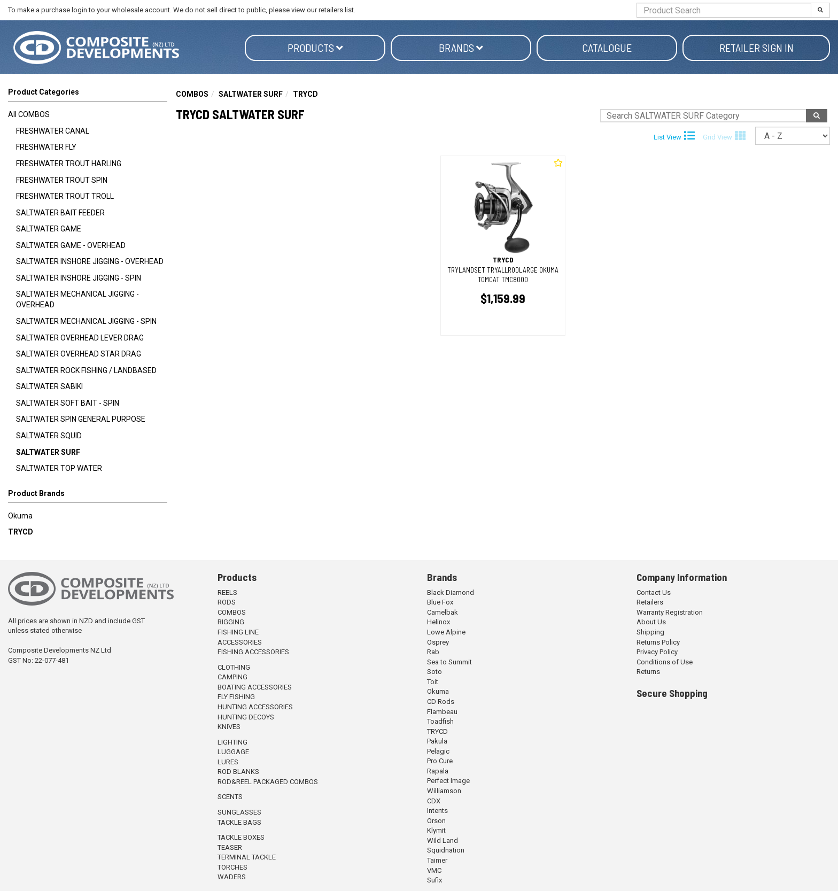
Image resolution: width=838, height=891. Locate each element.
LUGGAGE (233, 752)
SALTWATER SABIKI (49, 386)
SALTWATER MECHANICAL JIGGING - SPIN (86, 321)
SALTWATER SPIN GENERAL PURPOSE (80, 419)
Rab (433, 652)
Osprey (438, 642)
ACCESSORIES (240, 642)
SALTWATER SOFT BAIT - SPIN (67, 403)
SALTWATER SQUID (49, 435)
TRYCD (20, 532)
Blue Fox (440, 602)
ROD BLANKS (238, 772)
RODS (227, 602)
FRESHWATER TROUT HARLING (68, 163)
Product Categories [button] (43, 92)
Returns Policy (658, 642)
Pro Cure (440, 761)
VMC (434, 870)
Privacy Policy (657, 652)
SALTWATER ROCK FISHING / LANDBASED (86, 370)
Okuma (20, 516)
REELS (227, 592)
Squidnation (445, 850)
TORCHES (232, 867)
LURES (228, 762)
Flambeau (442, 712)
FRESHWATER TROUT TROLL (65, 196)
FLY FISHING (236, 697)
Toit (432, 682)
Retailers (650, 602)
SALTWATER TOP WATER (59, 468)
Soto (434, 672)
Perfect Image (448, 781)
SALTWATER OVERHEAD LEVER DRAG (80, 338)
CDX (433, 801)
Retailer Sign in (756, 47)
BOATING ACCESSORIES (255, 687)
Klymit (436, 830)
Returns (648, 672)
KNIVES (229, 727)
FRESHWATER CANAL (52, 131)
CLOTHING (234, 667)
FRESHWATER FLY (46, 147)
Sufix (434, 880)
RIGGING (231, 622)
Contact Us (654, 592)
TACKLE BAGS (239, 822)
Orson (436, 821)
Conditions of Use (665, 662)
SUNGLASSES (239, 812)
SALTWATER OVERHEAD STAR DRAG (78, 354)
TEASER (230, 847)
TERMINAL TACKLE (247, 857)
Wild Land (442, 840)
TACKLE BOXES (241, 837)
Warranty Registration (670, 612)
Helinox (438, 622)
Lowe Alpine (446, 632)
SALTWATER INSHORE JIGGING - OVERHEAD (90, 261)
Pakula (437, 741)
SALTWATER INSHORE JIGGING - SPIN (78, 278)
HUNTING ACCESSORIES (255, 707)
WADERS (232, 877)
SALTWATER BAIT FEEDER (60, 212)
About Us (651, 622)
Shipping (650, 632)
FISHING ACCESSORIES (253, 652)
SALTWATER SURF (48, 452)
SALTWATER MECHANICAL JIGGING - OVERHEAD (77, 299)
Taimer (437, 860)
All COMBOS (29, 114)
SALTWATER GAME (48, 228)
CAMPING (232, 677)
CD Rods (440, 702)
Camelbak (442, 612)
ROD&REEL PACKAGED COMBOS (268, 782)
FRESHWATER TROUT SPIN (61, 180)
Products (315, 47)
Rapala (437, 771)
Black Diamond (450, 592)
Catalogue (607, 47)
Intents (437, 811)
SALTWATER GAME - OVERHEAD (71, 245)
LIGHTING (232, 742)
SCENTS (230, 797)
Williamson (444, 791)
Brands (461, 47)
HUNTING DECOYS (246, 717)
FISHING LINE (238, 632)
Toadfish (440, 721)
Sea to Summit (449, 662)
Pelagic (438, 751)
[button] (87, 495)
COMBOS (192, 94)
